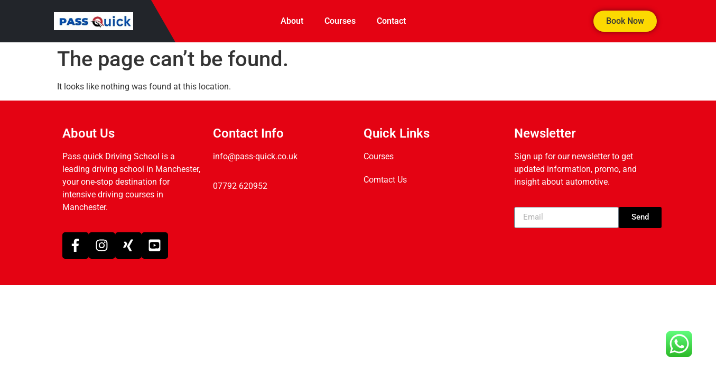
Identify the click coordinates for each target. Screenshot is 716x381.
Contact (391, 21)
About (292, 21)
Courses (340, 21)
